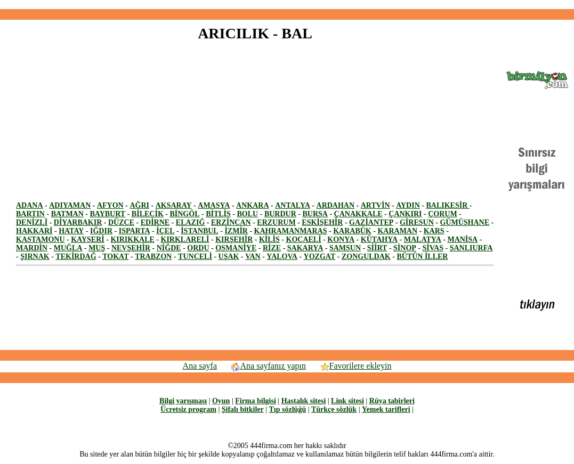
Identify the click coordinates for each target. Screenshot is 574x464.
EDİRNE (155, 222)
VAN (253, 257)
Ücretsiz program (188, 409)
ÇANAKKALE (358, 214)
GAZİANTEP (371, 222)
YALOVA (281, 257)
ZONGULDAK (366, 257)
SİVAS (433, 248)
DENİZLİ (31, 222)
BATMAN (67, 214)
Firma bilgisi (255, 401)
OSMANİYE (235, 248)
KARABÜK (352, 231)
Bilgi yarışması (183, 401)
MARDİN (31, 248)
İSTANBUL (200, 231)
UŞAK (229, 257)
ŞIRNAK (34, 257)
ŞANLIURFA (471, 248)
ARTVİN (375, 205)
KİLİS (269, 239)
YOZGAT (320, 257)
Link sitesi (347, 401)
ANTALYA (292, 205)
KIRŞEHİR (234, 239)
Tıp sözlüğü (287, 409)
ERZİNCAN (231, 222)
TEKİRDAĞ (75, 257)
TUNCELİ (195, 257)
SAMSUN (345, 248)
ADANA (29, 205)
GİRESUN (417, 222)
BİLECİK (148, 214)
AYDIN (408, 205)
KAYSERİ (87, 239)
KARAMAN (397, 231)
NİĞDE (169, 248)
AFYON (110, 205)
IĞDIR (101, 231)
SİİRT (377, 248)
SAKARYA (305, 248)
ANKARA (252, 205)
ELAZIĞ (190, 222)
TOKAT (115, 257)
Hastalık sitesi (303, 401)
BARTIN (30, 214)
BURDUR (280, 214)
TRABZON (153, 257)
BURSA (314, 214)
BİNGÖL (184, 214)
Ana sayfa (200, 365)
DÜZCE (121, 222)
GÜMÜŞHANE (464, 222)
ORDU (198, 248)
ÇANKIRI (405, 214)
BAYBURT (108, 214)
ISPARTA (134, 231)
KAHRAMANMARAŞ (290, 231)
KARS (434, 231)
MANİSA (462, 239)
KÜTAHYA (379, 239)
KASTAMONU (40, 239)
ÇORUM (442, 214)
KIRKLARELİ (185, 239)
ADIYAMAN (70, 205)
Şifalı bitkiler (243, 409)
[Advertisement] (287, 5)
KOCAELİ (303, 239)
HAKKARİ (34, 231)
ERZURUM (276, 222)
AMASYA (214, 205)
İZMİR (236, 231)
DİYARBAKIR (78, 222)
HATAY (71, 231)
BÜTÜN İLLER (422, 257)
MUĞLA (68, 248)
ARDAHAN (336, 205)
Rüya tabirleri (392, 401)
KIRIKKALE (132, 239)
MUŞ (96, 248)
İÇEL (165, 231)
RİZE (272, 248)
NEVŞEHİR (130, 248)
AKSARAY (174, 205)
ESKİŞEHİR (322, 222)
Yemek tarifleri (386, 409)
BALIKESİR (447, 205)
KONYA (340, 239)
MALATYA (422, 239)
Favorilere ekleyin (355, 365)
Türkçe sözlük (334, 409)
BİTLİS (218, 214)
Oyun (221, 401)
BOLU (247, 214)
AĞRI (139, 205)
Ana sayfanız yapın (268, 365)
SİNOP (404, 248)
